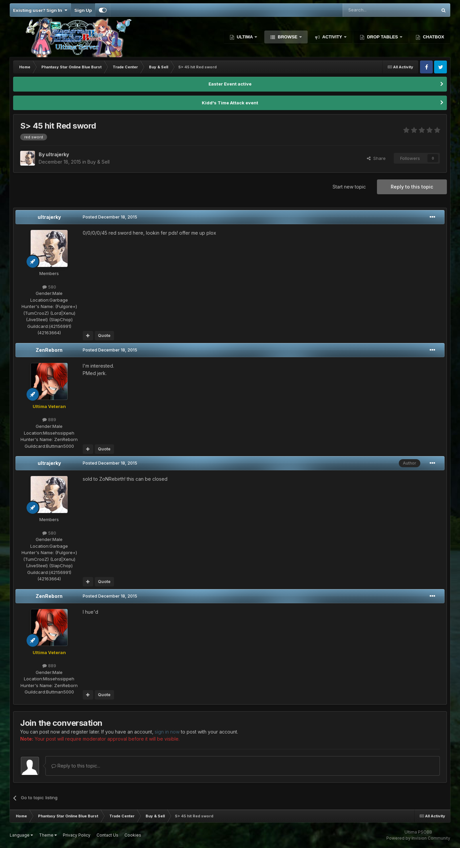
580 (49, 287)
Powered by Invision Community (418, 838)
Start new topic (349, 187)
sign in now (167, 732)
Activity (332, 36)
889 (49, 419)
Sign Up (83, 10)
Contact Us (107, 835)
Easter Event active (230, 84)
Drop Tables (382, 36)
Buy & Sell (98, 162)
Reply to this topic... (75, 766)
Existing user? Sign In (40, 10)
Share (376, 158)
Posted (110, 216)
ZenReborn (49, 350)
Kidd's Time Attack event (230, 102)
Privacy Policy (76, 835)
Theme (48, 835)
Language (21, 835)
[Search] (372, 10)
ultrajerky (49, 217)
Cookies (132, 835)
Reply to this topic (412, 187)
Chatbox (433, 36)
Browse (287, 36)
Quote (104, 335)
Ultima (245, 36)
